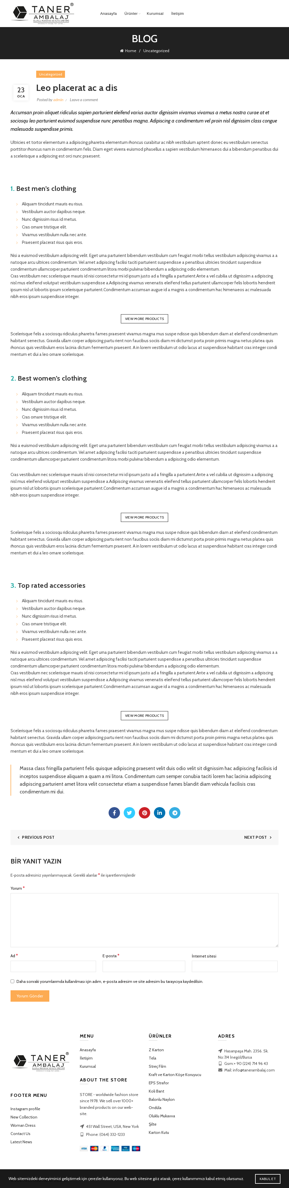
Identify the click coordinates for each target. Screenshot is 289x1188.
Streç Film (157, 1065)
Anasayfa (108, 13)
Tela (152, 1057)
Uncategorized (156, 50)
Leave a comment (84, 98)
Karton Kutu (159, 1131)
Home (130, 50)
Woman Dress (23, 1124)
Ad (14, 954)
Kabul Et (268, 1179)
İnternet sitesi (204, 955)
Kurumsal (155, 13)
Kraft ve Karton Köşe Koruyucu (175, 1073)
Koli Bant (156, 1090)
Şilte (152, 1123)
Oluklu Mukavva (162, 1114)
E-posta (111, 954)
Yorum (18, 887)
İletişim (177, 13)
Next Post (255, 836)
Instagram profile (25, 1107)
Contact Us (20, 1132)
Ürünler (131, 13)
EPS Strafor (159, 1081)
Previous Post (38, 836)
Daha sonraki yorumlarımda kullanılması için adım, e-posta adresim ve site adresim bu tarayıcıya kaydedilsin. (110, 980)
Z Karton (156, 1048)
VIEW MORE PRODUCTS (144, 317)
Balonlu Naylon (162, 1098)
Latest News (21, 1140)
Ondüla (155, 1106)
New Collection (24, 1115)
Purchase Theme (23, 1149)
